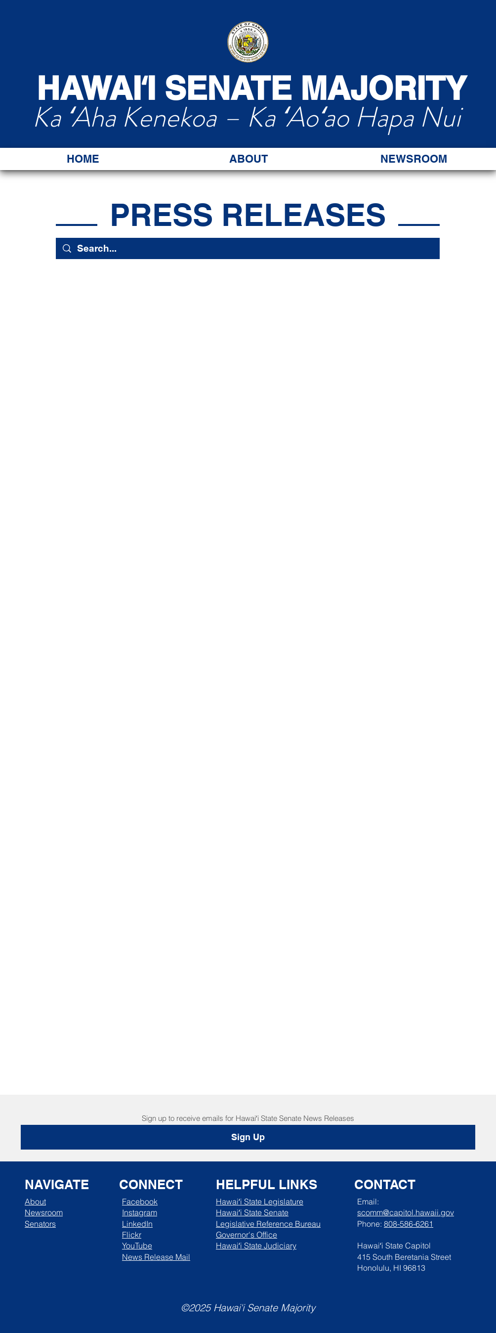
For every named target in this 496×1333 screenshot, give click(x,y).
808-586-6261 (408, 1224)
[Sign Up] (248, 1137)
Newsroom (44, 1212)
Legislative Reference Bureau (268, 1224)
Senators (40, 1224)
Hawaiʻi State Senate (252, 1212)
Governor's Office (246, 1235)
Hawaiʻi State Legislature (259, 1201)
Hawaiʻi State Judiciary (256, 1245)
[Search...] (248, 248)
